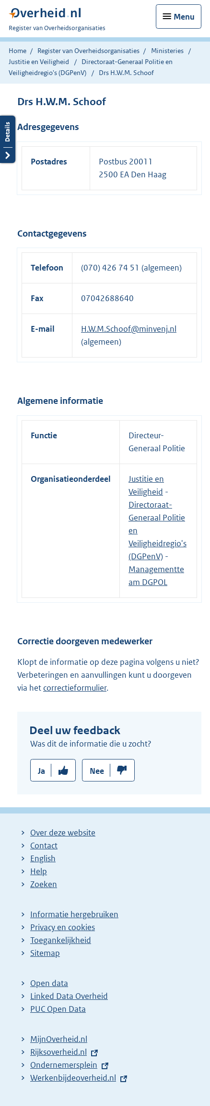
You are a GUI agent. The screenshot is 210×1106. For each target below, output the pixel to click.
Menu (184, 16)
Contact (44, 845)
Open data (49, 983)
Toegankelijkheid (60, 940)
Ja (41, 771)
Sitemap (45, 953)
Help (38, 871)
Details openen (7, 139)
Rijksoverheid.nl (58, 1052)
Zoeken (43, 884)
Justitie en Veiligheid (39, 61)
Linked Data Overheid (69, 996)
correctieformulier (74, 688)
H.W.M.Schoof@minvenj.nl (128, 329)
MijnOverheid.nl (58, 1039)
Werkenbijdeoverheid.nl (73, 1078)
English (43, 858)
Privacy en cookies (62, 927)
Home (17, 50)
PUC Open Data (58, 1009)
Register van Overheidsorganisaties (88, 50)
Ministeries (167, 50)
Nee (97, 771)
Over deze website (62, 832)
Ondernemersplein (63, 1065)
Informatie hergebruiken (74, 914)
